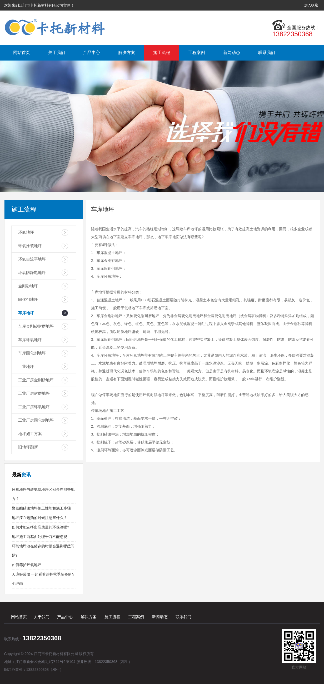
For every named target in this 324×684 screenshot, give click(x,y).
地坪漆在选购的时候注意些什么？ (39, 518)
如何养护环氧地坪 (26, 565)
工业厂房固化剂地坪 (36, 420)
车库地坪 (26, 313)
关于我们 (56, 52)
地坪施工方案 (30, 433)
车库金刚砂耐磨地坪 (36, 326)
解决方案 (126, 52)
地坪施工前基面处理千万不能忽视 (39, 537)
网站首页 (21, 52)
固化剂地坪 (28, 299)
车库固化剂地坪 (32, 353)
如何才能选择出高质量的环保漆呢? (40, 527)
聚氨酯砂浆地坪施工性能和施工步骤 (41, 508)
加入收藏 (311, 5)
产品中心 (91, 52)
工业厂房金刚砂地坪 (36, 380)
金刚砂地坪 (28, 286)
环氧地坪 (26, 232)
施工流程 (161, 52)
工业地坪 (26, 366)
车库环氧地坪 (30, 339)
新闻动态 (231, 52)
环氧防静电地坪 (32, 272)
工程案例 (196, 52)
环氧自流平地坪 (32, 259)
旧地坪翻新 (28, 447)
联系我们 (266, 52)
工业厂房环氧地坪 (34, 407)
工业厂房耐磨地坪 (34, 393)
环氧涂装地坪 (30, 245)
